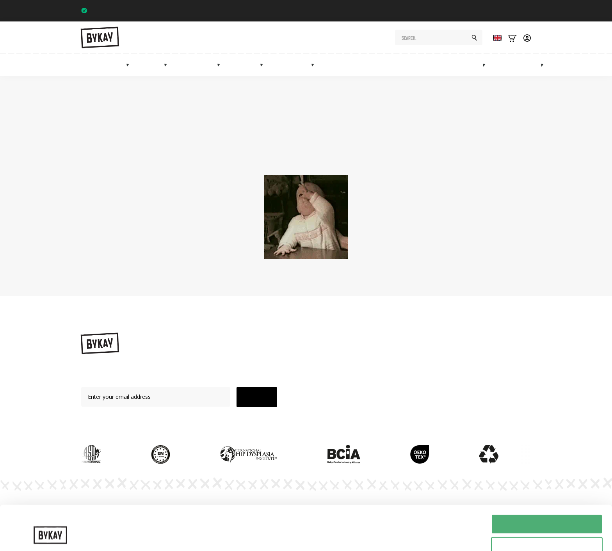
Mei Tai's (338, 384)
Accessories (293, 65)
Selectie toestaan (547, 508)
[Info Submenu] (544, 64)
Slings (153, 65)
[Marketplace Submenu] (486, 64)
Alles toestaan (547, 485)
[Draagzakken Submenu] (130, 64)
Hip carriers (198, 65)
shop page (438, 149)
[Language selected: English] (495, 37)
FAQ (398, 398)
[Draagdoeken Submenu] (168, 64)
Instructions (408, 357)
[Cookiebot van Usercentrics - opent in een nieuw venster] (50, 536)
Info (532, 65)
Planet (401, 371)
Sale (506, 65)
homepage (315, 157)
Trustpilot (516, 10)
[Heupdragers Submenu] (221, 64)
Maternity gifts (364, 65)
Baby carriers (106, 65)
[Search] (474, 38)
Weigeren (547, 531)
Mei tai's (246, 65)
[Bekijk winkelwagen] (512, 37)
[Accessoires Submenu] (315, 64)
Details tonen (421, 529)
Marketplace (465, 65)
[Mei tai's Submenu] (264, 64)
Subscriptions (417, 65)
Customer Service (415, 411)
